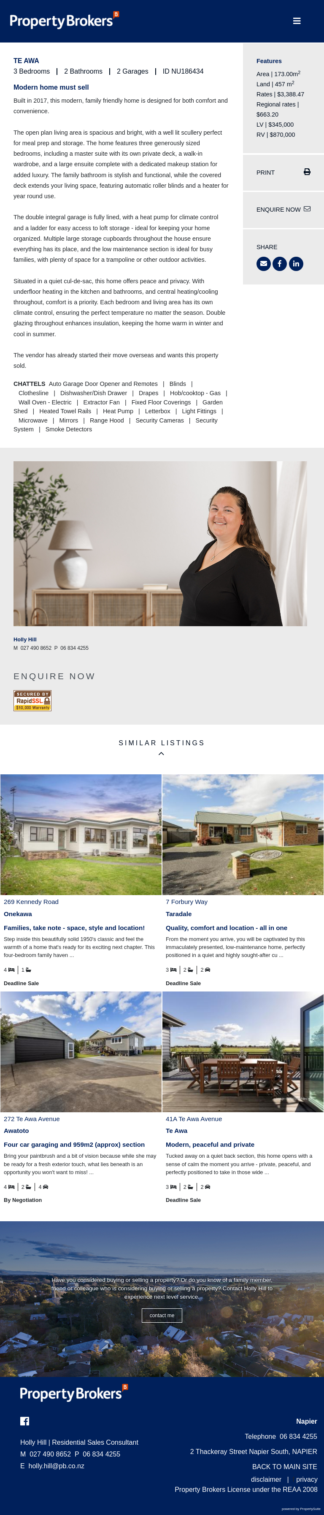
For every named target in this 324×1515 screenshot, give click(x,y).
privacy (307, 1479)
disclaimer (266, 1479)
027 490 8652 (45, 1454)
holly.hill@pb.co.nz (56, 1466)
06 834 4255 (97, 1454)
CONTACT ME (162, 1315)
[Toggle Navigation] (297, 21)
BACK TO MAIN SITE (284, 1466)
